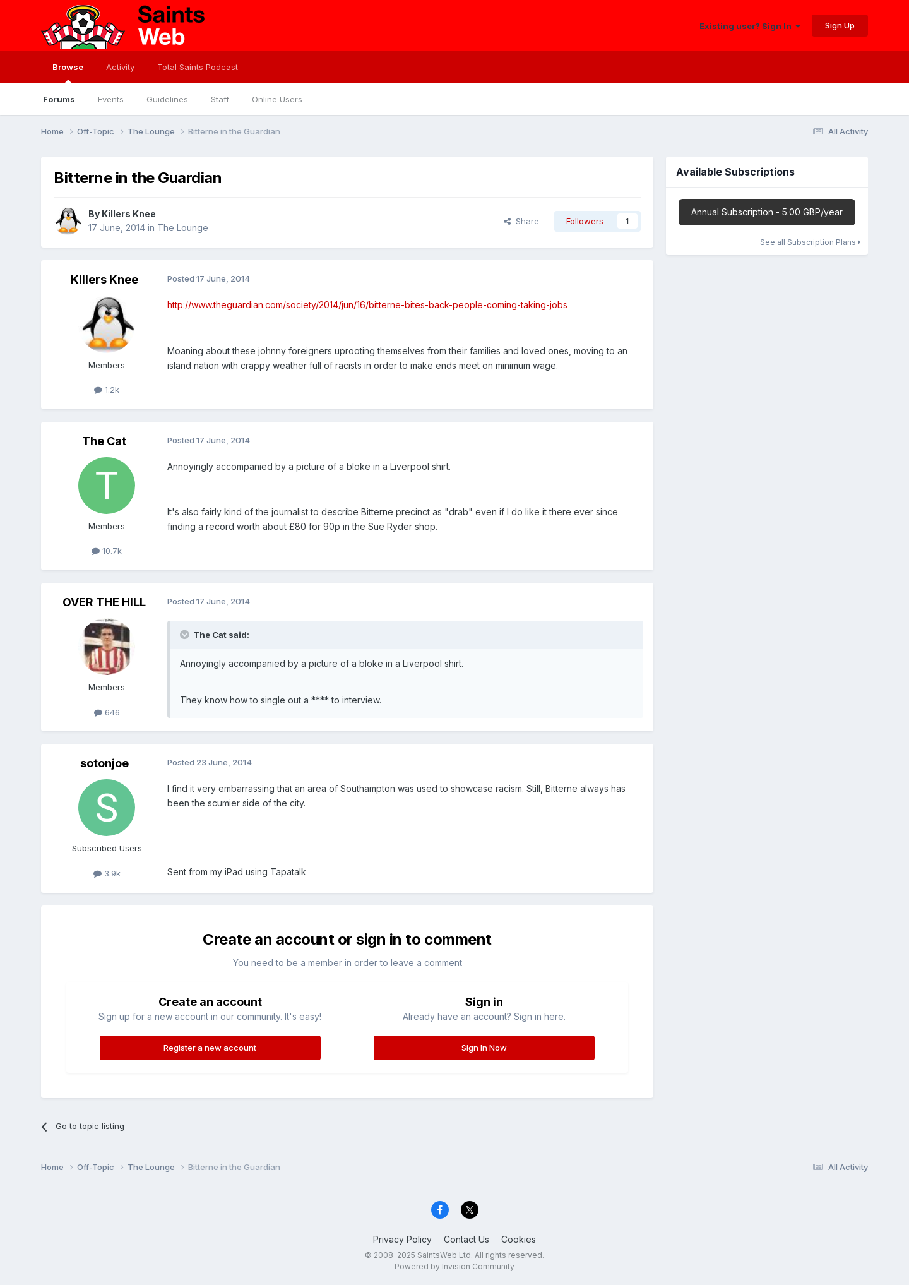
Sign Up (840, 25)
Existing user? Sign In (749, 26)
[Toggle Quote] (185, 635)
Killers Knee (129, 213)
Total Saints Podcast (197, 67)
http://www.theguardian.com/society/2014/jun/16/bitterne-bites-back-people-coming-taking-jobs (367, 304)
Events (111, 99)
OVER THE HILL (104, 602)
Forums (59, 99)
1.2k (106, 390)
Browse (67, 72)
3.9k (107, 873)
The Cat (104, 441)
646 (107, 712)
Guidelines (167, 99)
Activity (120, 67)
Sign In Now (484, 1048)
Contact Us (466, 1239)
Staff (220, 99)
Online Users (277, 99)
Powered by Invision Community (454, 1266)
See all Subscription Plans (810, 242)
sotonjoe (104, 763)
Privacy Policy (402, 1239)
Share (521, 221)
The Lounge (182, 227)
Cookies (518, 1239)
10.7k (107, 551)
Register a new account (209, 1048)
